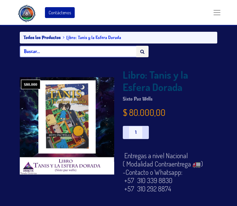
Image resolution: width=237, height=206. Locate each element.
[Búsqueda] (142, 51)
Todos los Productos (42, 37)
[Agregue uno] (145, 132)
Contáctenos (60, 12)
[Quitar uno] (126, 132)
